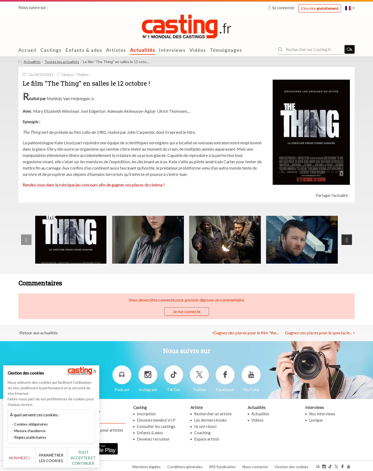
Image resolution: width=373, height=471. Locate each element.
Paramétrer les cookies (58, 458)
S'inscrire (320, 8)
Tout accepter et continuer (94, 457)
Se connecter (281, 7)
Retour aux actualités (39, 332)
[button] (350, 8)
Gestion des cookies (291, 465)
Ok (349, 49)
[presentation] (26, 239)
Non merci (21, 457)
